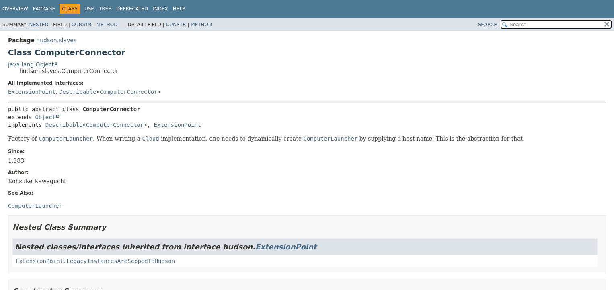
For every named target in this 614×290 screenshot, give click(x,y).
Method (107, 24)
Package (44, 9)
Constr (82, 24)
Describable (78, 92)
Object (45, 117)
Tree (105, 9)
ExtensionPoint (31, 92)
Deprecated (132, 9)
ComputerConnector (128, 92)
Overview (15, 9)
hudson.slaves (56, 40)
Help (179, 9)
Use (89, 9)
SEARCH (488, 24)
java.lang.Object (31, 64)
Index (160, 9)
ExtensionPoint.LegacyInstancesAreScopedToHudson (95, 261)
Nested (38, 24)
